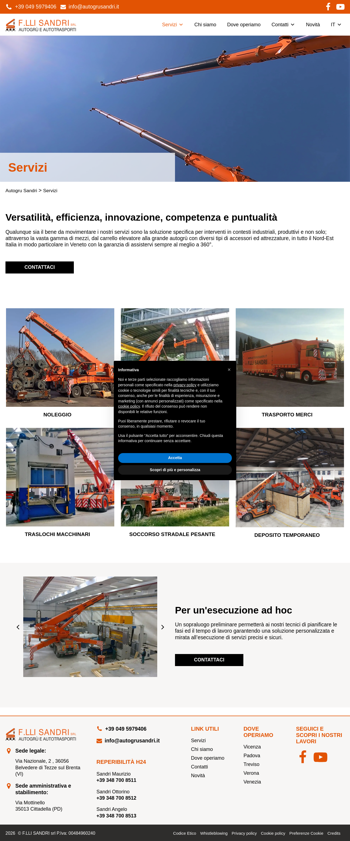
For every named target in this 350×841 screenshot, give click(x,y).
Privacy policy (244, 833)
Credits (333, 833)
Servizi (172, 24)
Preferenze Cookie (306, 833)
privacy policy (184, 385)
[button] (18, 627)
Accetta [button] (175, 458)
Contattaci (40, 267)
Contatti (283, 24)
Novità (313, 24)
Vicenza (252, 747)
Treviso (251, 764)
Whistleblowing (214, 833)
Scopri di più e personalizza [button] (175, 470)
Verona (251, 773)
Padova (251, 755)
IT (336, 24)
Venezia (252, 782)
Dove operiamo (244, 24)
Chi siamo (205, 24)
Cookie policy (273, 833)
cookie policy (129, 406)
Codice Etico (184, 833)
